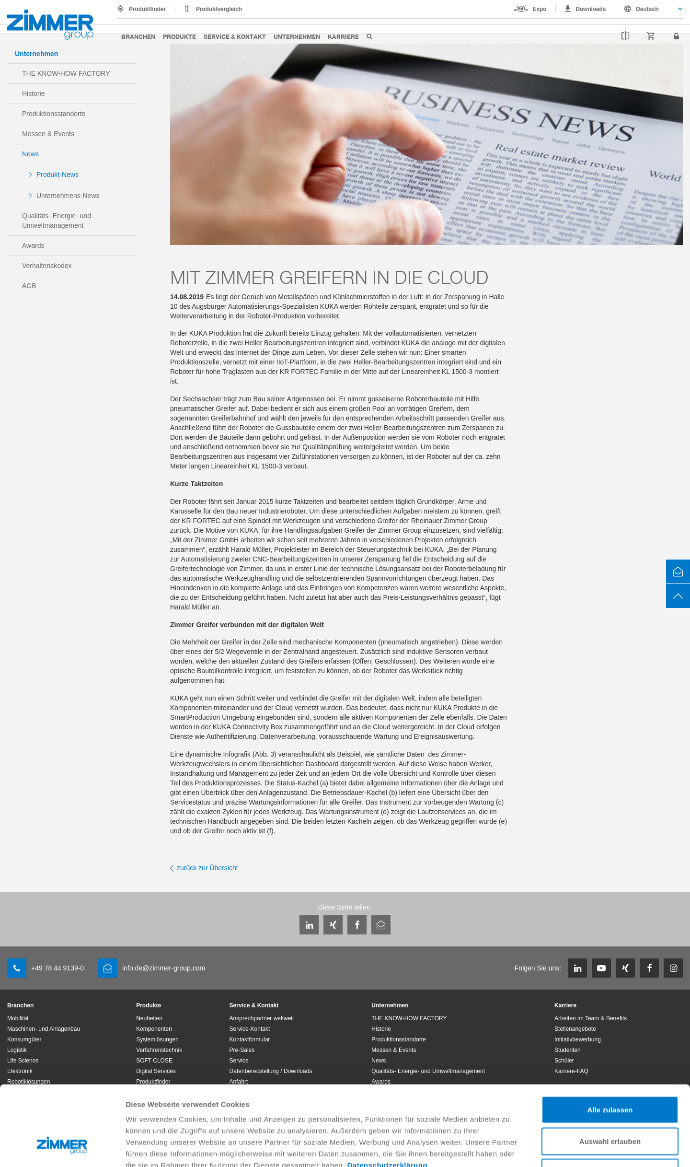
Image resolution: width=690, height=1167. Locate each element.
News (30, 154)
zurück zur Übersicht (207, 868)
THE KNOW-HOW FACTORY (66, 73)
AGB (29, 286)
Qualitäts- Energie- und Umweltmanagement (56, 220)
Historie (33, 93)
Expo (540, 9)
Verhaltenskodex (47, 265)
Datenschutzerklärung (387, 1097)
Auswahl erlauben (610, 1073)
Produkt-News (57, 174)
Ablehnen (610, 1104)
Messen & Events (48, 134)
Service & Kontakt (235, 36)
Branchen (138, 36)
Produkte (179, 36)
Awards (33, 245)
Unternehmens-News (68, 195)
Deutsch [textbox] (647, 9)
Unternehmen (297, 36)
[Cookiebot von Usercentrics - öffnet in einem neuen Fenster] (62, 1148)
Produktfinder (147, 9)
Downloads (590, 9)
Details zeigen (509, 1148)
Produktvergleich (219, 9)
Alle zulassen (609, 1041)
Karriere (343, 36)
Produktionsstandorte (53, 113)
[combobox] (649, 9)
